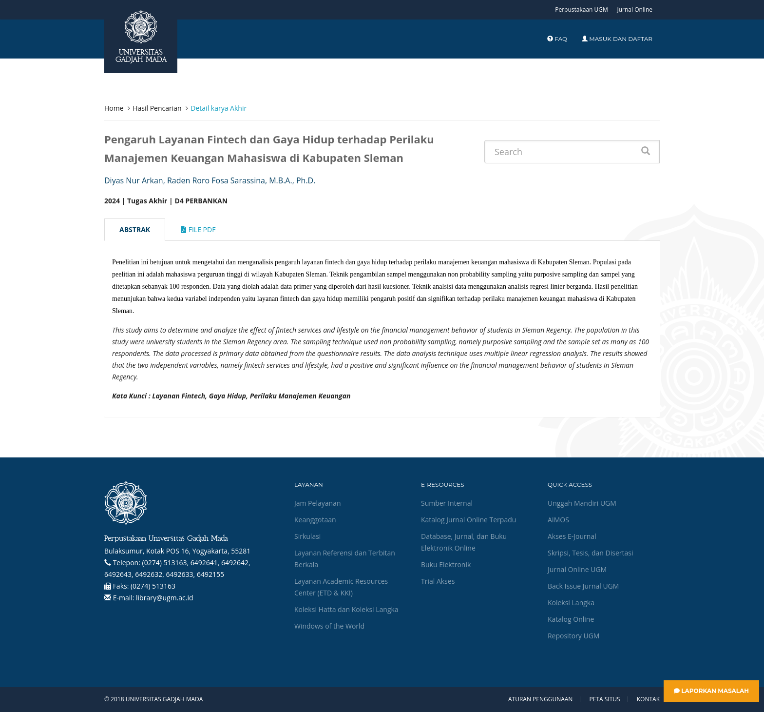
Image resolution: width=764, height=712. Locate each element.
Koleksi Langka (571, 602)
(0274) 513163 (153, 586)
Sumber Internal (447, 503)
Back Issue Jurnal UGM (583, 586)
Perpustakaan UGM (581, 9)
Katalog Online (571, 619)
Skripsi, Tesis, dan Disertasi (590, 552)
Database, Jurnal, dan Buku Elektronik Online (464, 542)
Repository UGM (573, 635)
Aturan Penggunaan (540, 699)
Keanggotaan (315, 519)
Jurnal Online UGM (577, 569)
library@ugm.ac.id (164, 597)
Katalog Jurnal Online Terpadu (468, 519)
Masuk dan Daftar (617, 38)
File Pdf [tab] (198, 229)
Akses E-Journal (572, 536)
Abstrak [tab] (134, 229)
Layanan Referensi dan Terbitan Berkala (344, 558)
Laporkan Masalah (711, 690)
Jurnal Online (634, 9)
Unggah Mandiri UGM (582, 503)
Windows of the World (329, 626)
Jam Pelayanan (317, 503)
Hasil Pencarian (157, 108)
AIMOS (558, 519)
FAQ (557, 38)
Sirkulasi (307, 536)
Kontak (648, 699)
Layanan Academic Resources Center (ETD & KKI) (341, 586)
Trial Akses (438, 581)
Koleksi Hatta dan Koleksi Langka (346, 609)
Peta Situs (605, 699)
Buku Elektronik (446, 564)
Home (114, 108)
